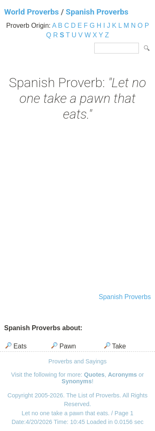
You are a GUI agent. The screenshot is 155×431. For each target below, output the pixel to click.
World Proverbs (31, 12)
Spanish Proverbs (97, 12)
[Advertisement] (77, 208)
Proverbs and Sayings (77, 361)
